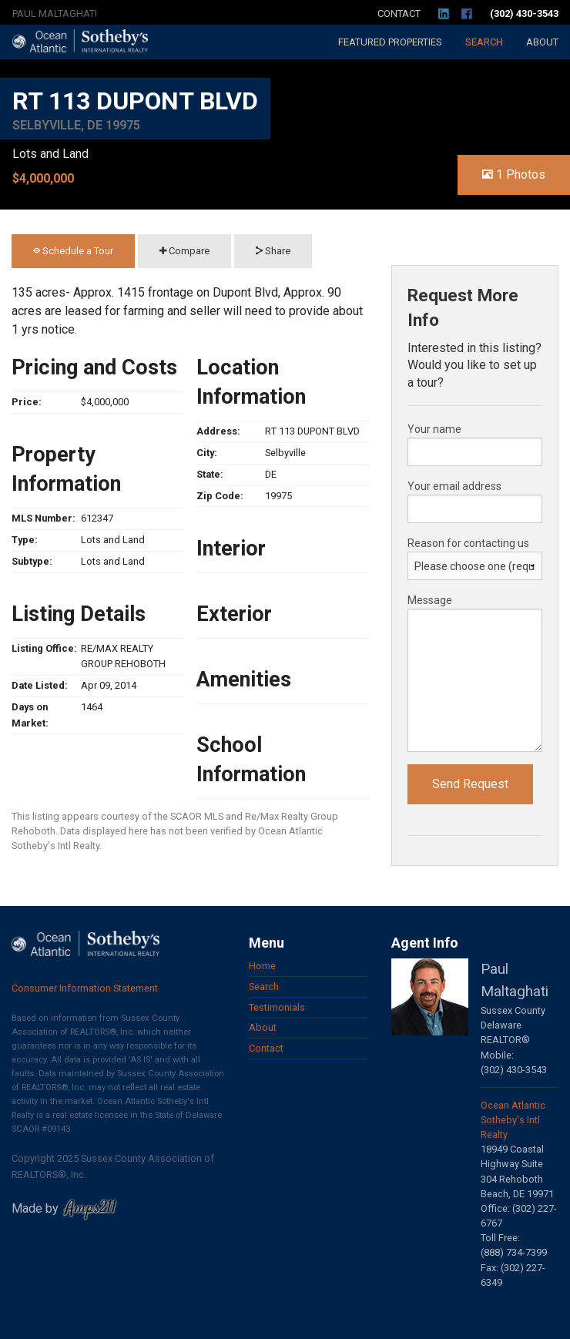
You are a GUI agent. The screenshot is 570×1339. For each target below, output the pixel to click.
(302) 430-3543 (524, 13)
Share (273, 251)
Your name (434, 429)
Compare (184, 251)
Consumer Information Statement (85, 988)
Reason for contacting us (468, 543)
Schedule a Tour (73, 251)
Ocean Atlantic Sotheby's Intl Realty (513, 1119)
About (542, 42)
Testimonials (277, 1007)
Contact (399, 13)
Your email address (454, 486)
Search (484, 42)
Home (262, 966)
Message (429, 600)
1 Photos (513, 174)
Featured (390, 42)
